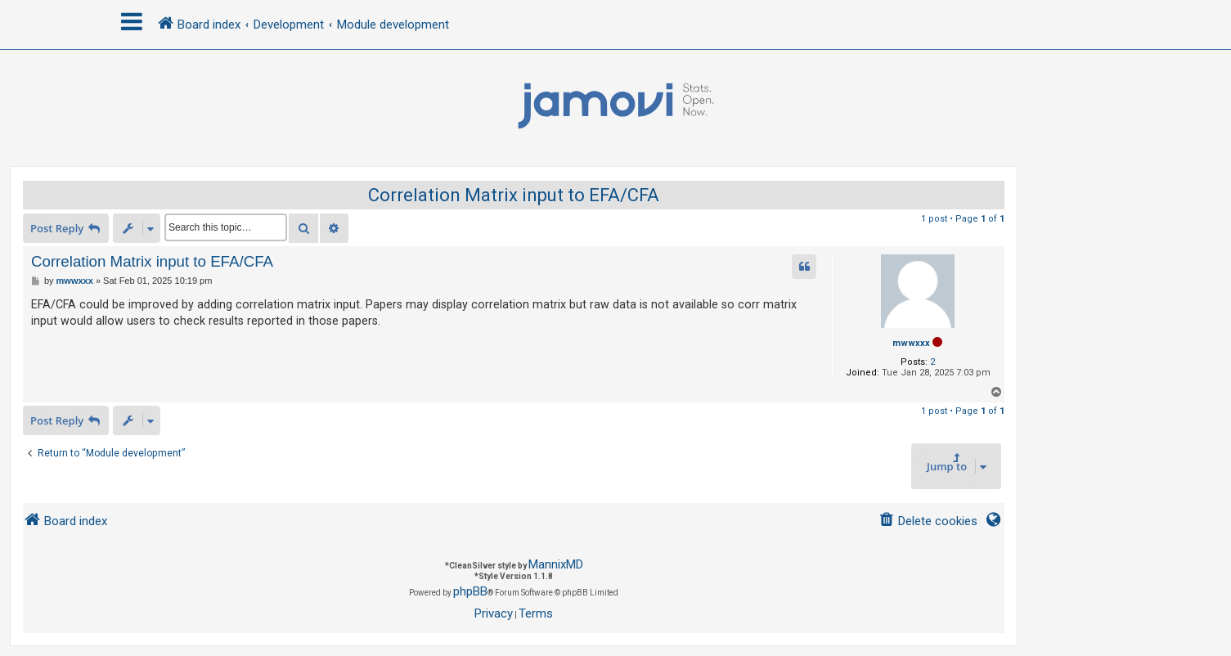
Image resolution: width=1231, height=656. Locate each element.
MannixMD (555, 564)
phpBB (470, 591)
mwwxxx (911, 343)
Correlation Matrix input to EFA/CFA (513, 195)
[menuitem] (928, 521)
